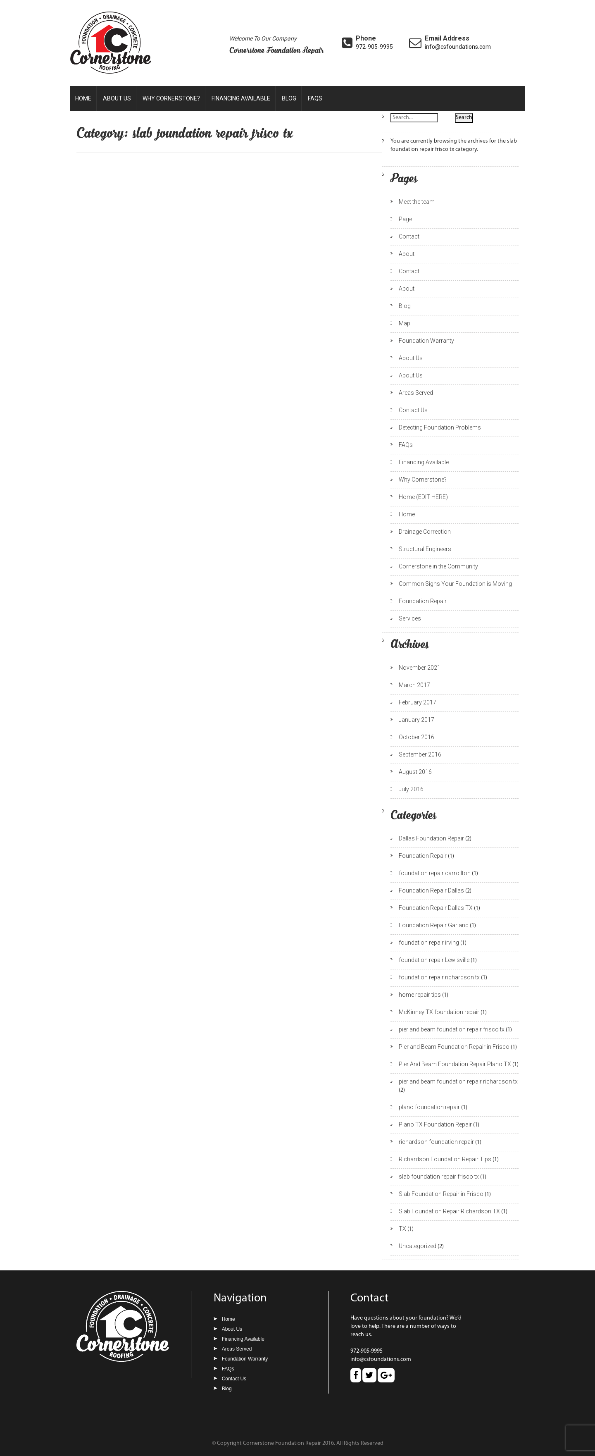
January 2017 (416, 719)
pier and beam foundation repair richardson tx (458, 1081)
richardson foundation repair (436, 1142)
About (406, 254)
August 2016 (415, 772)
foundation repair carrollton (435, 873)
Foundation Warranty (426, 340)
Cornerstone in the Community (438, 566)
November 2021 (419, 667)
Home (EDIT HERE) (423, 497)
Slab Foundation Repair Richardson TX (449, 1211)
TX (402, 1228)
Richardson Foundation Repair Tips (445, 1159)
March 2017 (414, 685)
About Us (117, 98)
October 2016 (416, 737)
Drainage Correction (425, 531)
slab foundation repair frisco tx (439, 1176)
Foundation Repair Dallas (431, 890)
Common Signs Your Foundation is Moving (455, 583)
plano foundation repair (429, 1107)
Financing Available (241, 98)
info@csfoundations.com (458, 46)
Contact (409, 236)
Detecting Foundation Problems (440, 427)
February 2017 (417, 702)
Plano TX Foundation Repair (435, 1124)
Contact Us (413, 410)
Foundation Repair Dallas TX (436, 908)
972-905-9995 (374, 46)
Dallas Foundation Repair (431, 838)
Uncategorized (417, 1246)
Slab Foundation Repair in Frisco (441, 1194)
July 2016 (411, 789)
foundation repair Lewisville (434, 960)
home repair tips (420, 994)
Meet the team (417, 201)
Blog (289, 98)
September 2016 (420, 754)
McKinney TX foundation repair (439, 1012)
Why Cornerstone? (171, 98)
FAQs (315, 98)
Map (404, 323)
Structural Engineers (425, 549)
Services (410, 618)
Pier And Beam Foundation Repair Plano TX (455, 1064)
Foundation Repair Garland (434, 925)
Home (83, 98)
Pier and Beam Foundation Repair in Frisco (454, 1046)
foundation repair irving (429, 942)
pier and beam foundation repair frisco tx (452, 1029)
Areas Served (416, 392)
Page (405, 219)
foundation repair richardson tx (439, 977)
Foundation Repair (423, 601)
